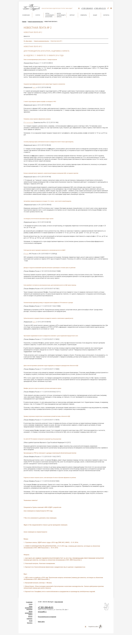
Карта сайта (41, 621)
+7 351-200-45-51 (87, 8)
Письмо (26, 254)
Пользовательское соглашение (47, 617)
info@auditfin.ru (42, 612)
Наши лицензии (59, 602)
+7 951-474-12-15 (100, 8)
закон (34, 87)
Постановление (28, 122)
